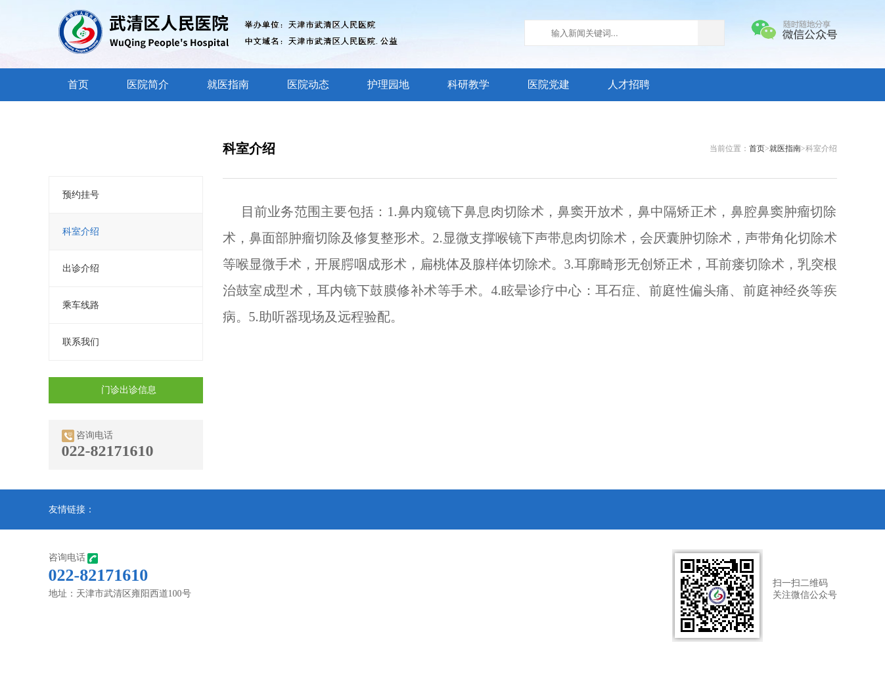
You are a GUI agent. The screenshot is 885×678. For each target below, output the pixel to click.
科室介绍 (80, 232)
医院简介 (148, 84)
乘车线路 (80, 305)
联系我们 (80, 342)
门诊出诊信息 (128, 390)
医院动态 (308, 84)
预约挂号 (80, 195)
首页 (78, 84)
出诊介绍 (80, 268)
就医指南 (228, 84)
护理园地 (388, 84)
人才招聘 (629, 84)
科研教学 (468, 84)
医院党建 (549, 84)
